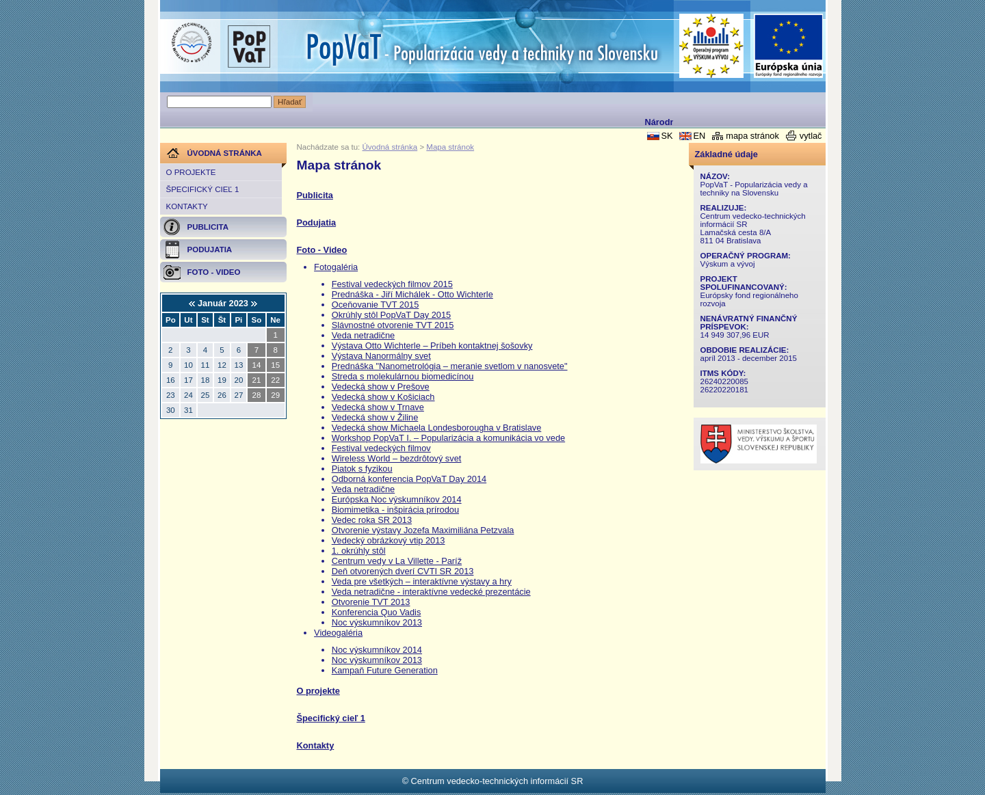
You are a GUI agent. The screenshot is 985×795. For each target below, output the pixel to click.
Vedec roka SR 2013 (372, 520)
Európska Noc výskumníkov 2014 (397, 499)
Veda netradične (363, 335)
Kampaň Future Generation (385, 670)
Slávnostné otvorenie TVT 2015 (393, 325)
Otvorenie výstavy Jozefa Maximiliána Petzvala (423, 530)
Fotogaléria (336, 267)
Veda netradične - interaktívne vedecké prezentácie (431, 592)
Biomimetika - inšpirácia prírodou (395, 509)
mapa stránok (752, 136)
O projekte (191, 172)
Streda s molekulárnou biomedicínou (403, 376)
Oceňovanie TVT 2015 (375, 304)
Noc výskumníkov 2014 (377, 650)
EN (699, 136)
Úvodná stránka (390, 147)
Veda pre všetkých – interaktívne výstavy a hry (422, 581)
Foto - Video (322, 250)
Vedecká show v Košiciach (383, 397)
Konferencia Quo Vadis (376, 612)
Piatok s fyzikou (362, 468)
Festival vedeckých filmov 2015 (392, 284)
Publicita (315, 195)
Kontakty (187, 206)
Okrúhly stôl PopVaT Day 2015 (391, 315)
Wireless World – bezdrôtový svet (397, 458)
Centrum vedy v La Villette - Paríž (397, 561)
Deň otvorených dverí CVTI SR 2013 (403, 571)
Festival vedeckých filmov (381, 448)
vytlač (811, 136)
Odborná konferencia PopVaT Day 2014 (409, 479)
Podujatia (317, 222)
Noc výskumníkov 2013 (377, 622)
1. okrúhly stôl (359, 550)
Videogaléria (338, 633)
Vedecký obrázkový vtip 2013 (388, 540)
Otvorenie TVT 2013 (371, 602)
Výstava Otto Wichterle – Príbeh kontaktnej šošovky (432, 345)
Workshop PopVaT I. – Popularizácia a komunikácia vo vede (448, 438)
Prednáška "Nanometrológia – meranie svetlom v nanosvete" (450, 366)
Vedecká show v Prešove (381, 386)
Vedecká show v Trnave (378, 407)
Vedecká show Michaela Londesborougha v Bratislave (437, 427)
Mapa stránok (450, 147)
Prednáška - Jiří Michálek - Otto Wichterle (412, 294)
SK (666, 136)
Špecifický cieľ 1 (202, 189)
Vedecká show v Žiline (375, 417)
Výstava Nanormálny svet (381, 356)
